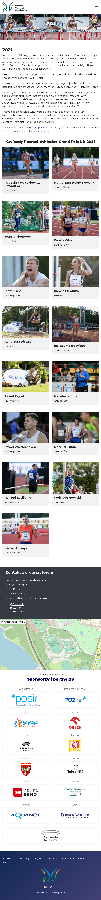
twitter (15, 608)
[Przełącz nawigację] (97, 7)
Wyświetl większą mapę (13, 622)
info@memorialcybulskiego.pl (30, 598)
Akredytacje (68, 858)
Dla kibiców (52, 858)
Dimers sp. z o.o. (58, 893)
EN (4, 862)
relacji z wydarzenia (38, 131)
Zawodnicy (24, 858)
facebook (17, 604)
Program (38, 858)
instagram (17, 611)
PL (91, 858)
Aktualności (8, 858)
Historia (82, 858)
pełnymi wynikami (48, 127)
